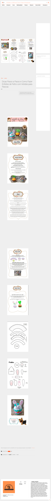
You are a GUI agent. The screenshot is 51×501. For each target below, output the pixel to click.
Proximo (33, 447)
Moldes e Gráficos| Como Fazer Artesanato (18, 2)
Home (2, 78)
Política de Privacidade (20, 484)
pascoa (6, 78)
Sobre (25, 483)
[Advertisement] (25, 15)
